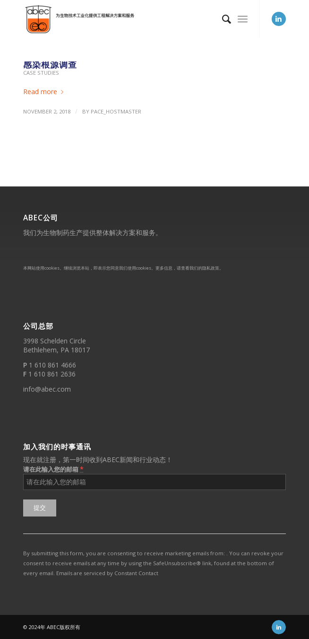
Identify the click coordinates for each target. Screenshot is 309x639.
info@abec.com (47, 389)
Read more (45, 91)
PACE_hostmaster (116, 111)
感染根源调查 (50, 64)
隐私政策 (210, 268)
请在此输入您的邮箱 (53, 468)
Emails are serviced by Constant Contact (107, 573)
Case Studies (41, 72)
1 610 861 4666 (52, 364)
